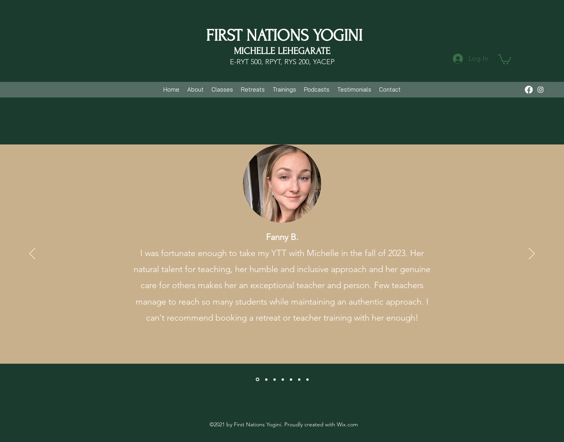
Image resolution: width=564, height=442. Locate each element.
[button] (504, 59)
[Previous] (32, 254)
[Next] (532, 254)
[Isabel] (299, 379)
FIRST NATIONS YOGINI (284, 35)
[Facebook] (529, 90)
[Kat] (266, 379)
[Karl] (283, 379)
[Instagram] (540, 90)
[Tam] (291, 379)
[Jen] (307, 379)
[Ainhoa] (274, 379)
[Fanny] (257, 379)
